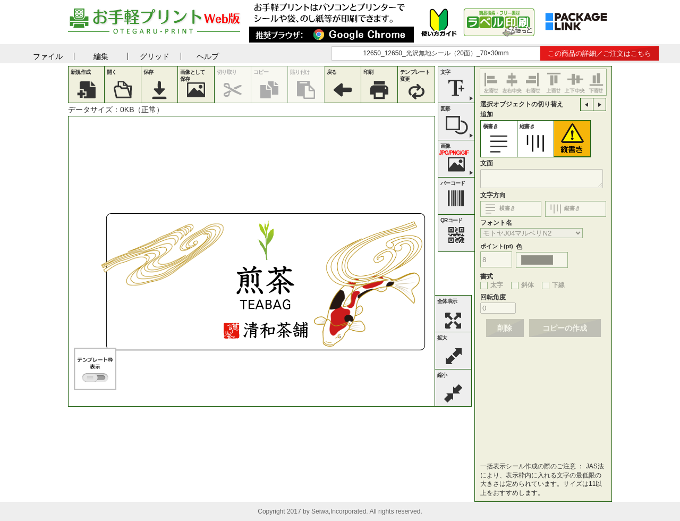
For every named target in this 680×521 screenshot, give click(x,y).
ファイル (48, 56)
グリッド (154, 56)
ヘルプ (208, 56)
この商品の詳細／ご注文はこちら (599, 53)
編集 (101, 56)
